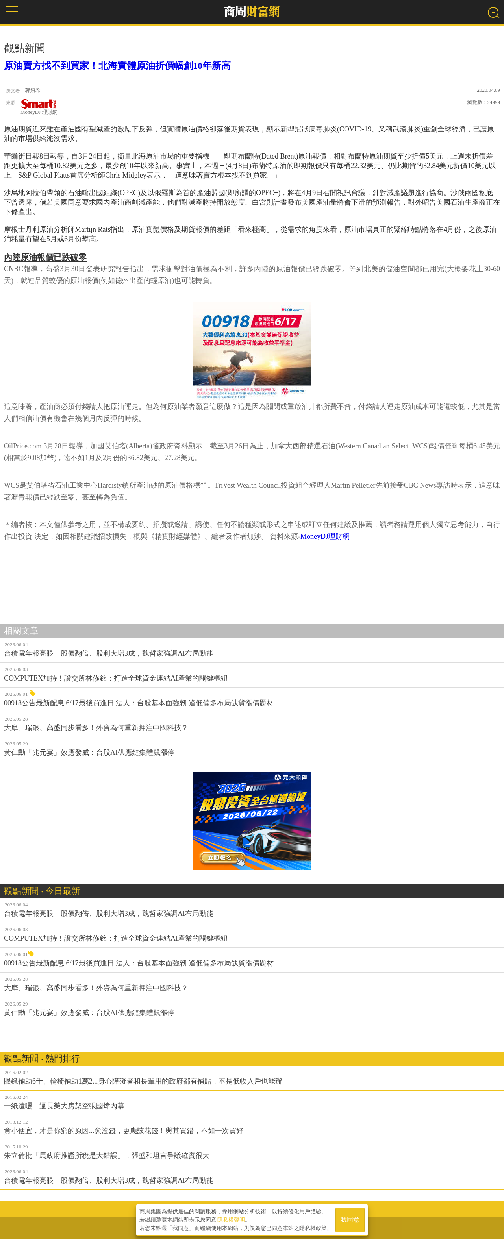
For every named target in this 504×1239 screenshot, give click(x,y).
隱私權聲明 (231, 1220)
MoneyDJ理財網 (325, 536)
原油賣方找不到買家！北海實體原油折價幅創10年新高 (117, 66)
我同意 (350, 1220)
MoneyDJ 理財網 (38, 107)
